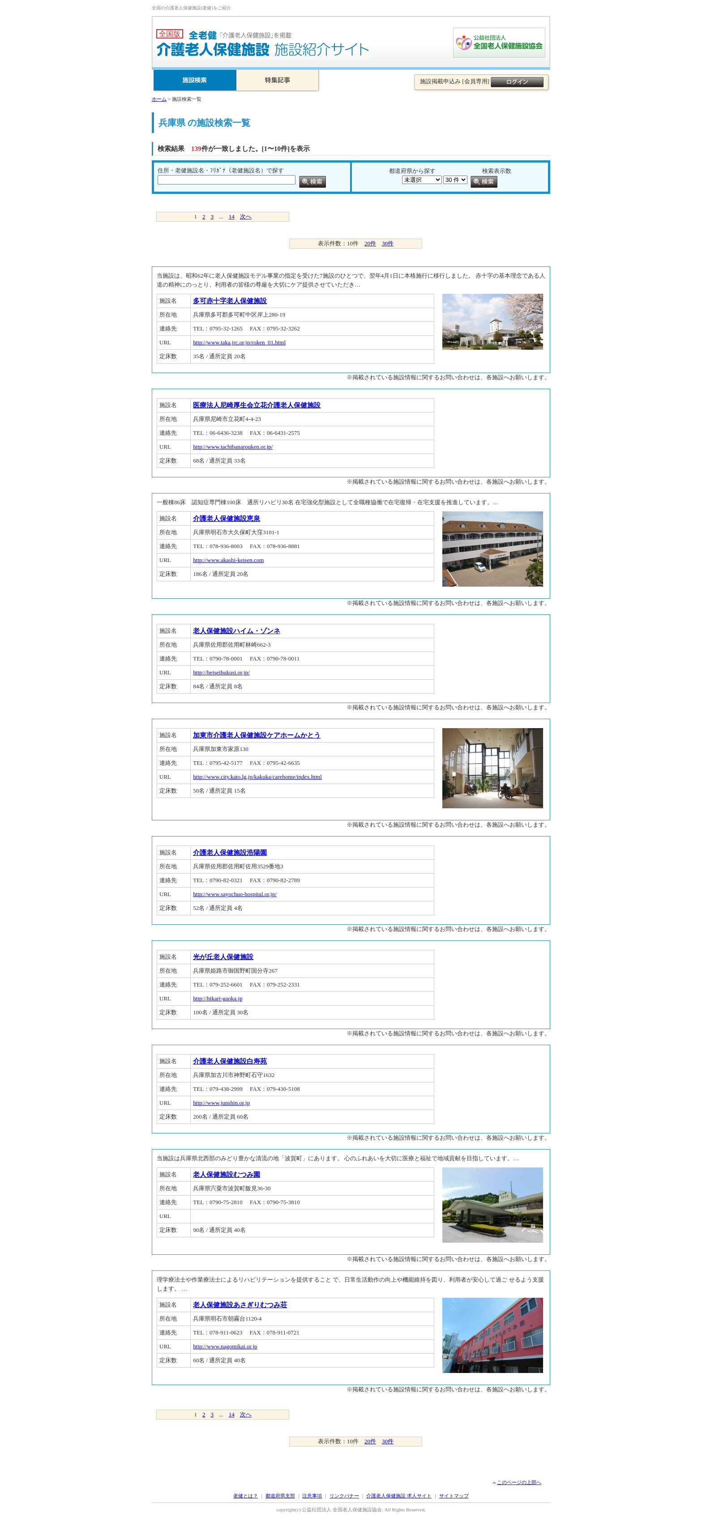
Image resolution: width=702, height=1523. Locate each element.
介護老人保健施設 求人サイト (399, 1495)
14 (232, 216)
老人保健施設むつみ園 (226, 1174)
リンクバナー (344, 1495)
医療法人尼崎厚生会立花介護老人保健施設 (257, 405)
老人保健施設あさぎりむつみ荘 (240, 1304)
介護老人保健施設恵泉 (226, 518)
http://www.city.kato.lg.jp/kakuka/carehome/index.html (257, 776)
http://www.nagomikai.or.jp (225, 1346)
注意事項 (312, 1495)
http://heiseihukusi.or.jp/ (221, 672)
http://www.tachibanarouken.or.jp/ (233, 446)
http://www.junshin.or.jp (221, 1102)
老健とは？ (245, 1495)
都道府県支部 (280, 1495)
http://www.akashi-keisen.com (228, 560)
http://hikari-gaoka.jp (217, 998)
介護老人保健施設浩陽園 (230, 852)
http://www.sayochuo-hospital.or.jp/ (235, 894)
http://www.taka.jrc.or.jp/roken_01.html (239, 342)
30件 (388, 243)
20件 (370, 243)
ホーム (159, 99)
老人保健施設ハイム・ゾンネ (236, 631)
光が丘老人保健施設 (223, 957)
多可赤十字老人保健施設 (230, 301)
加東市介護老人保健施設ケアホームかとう (257, 735)
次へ (246, 216)
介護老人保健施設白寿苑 (230, 1061)
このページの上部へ (519, 1482)
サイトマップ (454, 1495)
